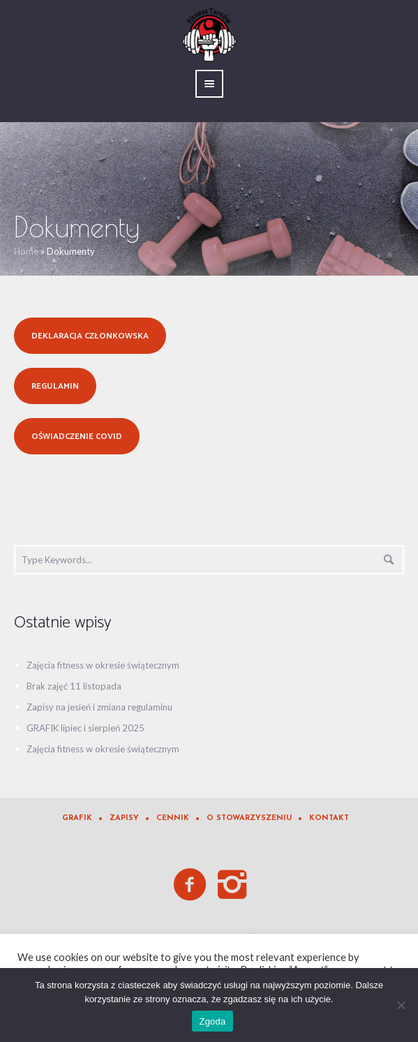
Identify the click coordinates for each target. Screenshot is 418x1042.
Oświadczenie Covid (76, 436)
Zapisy (124, 818)
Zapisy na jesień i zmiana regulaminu (99, 707)
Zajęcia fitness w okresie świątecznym (103, 665)
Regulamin (55, 386)
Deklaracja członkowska (90, 336)
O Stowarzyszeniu (249, 818)
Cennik (172, 818)
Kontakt (329, 818)
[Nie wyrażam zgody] (401, 1005)
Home (26, 251)
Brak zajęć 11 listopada (74, 686)
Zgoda (212, 1021)
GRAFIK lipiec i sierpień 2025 (85, 728)
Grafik (77, 818)
